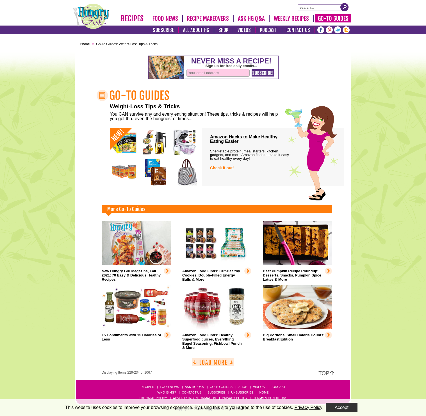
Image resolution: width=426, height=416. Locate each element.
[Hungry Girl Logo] (91, 16)
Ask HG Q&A (251, 18)
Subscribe (163, 30)
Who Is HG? (167, 392)
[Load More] (213, 364)
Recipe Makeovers (208, 18)
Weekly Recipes (291, 18)
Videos (244, 30)
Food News (165, 18)
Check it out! (222, 168)
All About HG (196, 30)
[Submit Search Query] (344, 7)
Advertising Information (194, 398)
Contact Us (298, 30)
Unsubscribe (242, 392)
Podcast (268, 30)
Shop (223, 30)
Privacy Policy (234, 398)
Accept (341, 407)
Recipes (132, 18)
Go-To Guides (333, 18)
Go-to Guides (221, 386)
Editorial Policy (153, 398)
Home (263, 392)
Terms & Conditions (270, 398)
